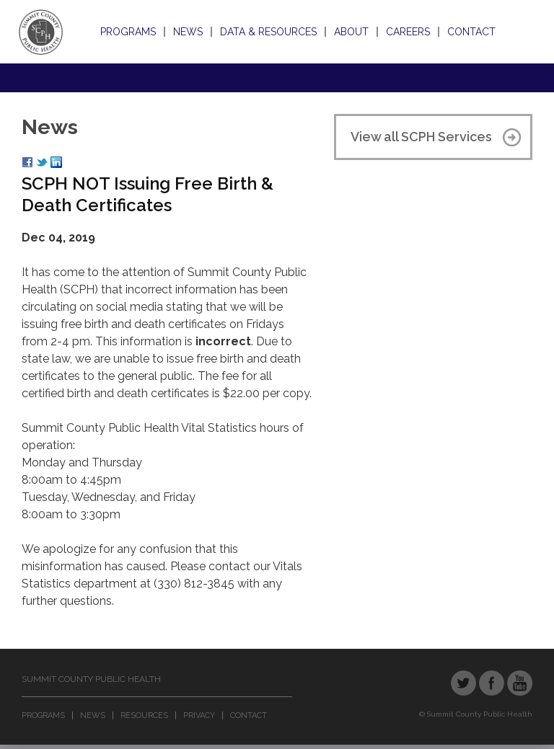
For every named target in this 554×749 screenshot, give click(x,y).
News (188, 31)
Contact (471, 31)
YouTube (519, 683)
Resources (144, 715)
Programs (128, 31)
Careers (408, 31)
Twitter (463, 683)
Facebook (491, 683)
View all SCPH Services (421, 136)
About (351, 31)
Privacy (199, 715)
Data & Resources (268, 31)
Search (517, 31)
